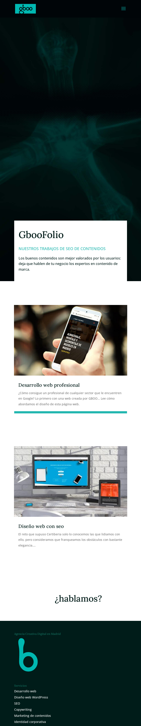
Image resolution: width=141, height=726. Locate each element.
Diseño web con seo (41, 526)
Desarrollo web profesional (49, 385)
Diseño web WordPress (31, 697)
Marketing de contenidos (32, 716)
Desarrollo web (25, 691)
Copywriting (23, 709)
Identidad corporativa (30, 722)
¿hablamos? (79, 598)
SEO (17, 703)
